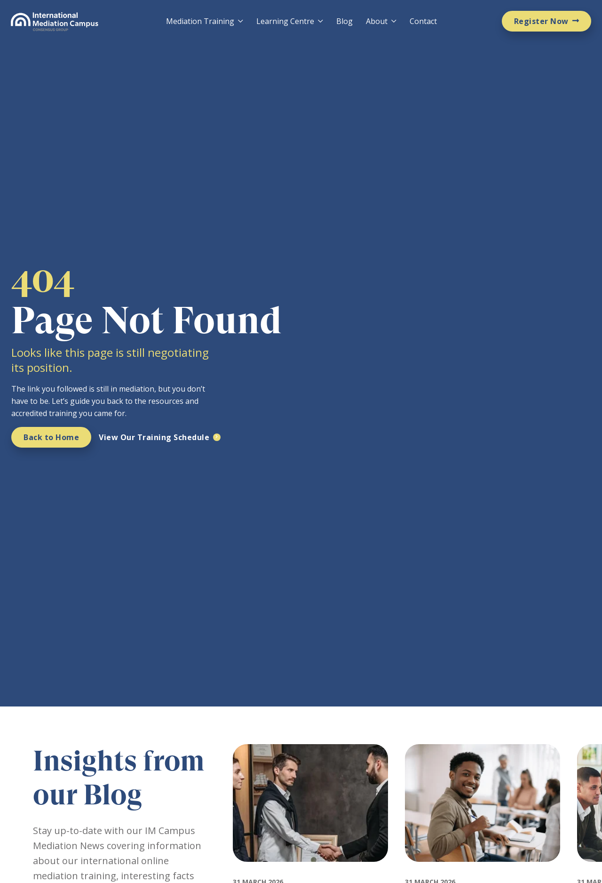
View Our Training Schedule (154, 437)
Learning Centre (285, 21)
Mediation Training (200, 21)
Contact (423, 21)
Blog (344, 21)
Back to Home (51, 437)
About (377, 21)
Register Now (541, 21)
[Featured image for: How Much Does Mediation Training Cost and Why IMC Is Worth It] (482, 870)
